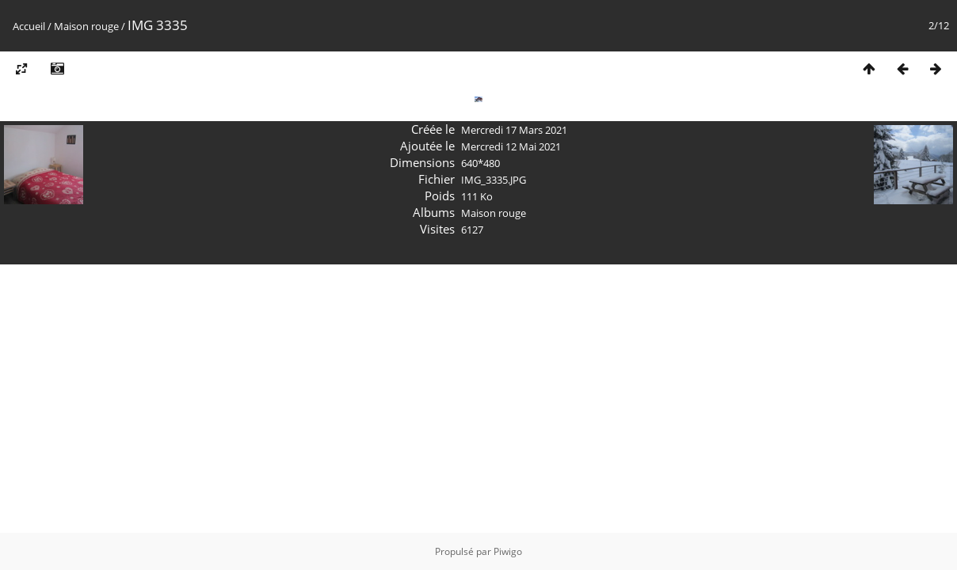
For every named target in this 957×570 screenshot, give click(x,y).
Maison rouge (86, 26)
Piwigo (508, 551)
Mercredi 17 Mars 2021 (514, 130)
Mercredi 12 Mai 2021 (511, 146)
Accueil (29, 26)
